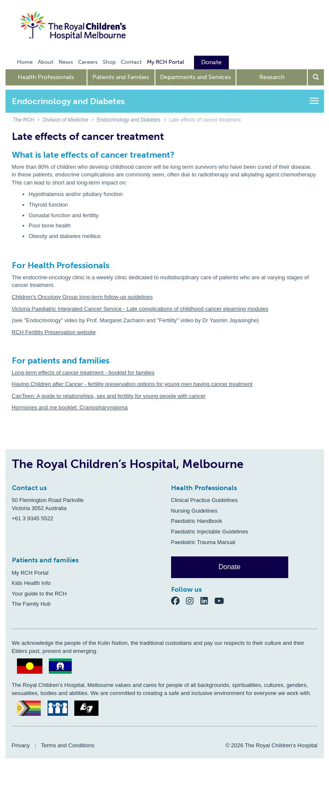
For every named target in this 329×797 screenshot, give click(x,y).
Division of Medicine (65, 120)
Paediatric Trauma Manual (203, 542)
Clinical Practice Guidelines (204, 500)
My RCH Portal (30, 573)
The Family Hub (31, 604)
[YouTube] (221, 600)
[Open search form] (316, 77)
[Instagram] (193, 600)
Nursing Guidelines (194, 511)
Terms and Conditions (68, 745)
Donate (230, 566)
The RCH (23, 120)
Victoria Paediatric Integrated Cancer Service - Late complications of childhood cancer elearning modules (140, 309)
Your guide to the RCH (39, 593)
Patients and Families (121, 77)
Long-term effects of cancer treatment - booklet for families (83, 372)
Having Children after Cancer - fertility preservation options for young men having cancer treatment (132, 384)
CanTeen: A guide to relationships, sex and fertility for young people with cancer (109, 396)
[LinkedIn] (207, 600)
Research (271, 77)
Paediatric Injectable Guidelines (209, 531)
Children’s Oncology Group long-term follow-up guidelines (82, 297)
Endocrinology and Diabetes (128, 120)
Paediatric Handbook (196, 521)
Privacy (21, 745)
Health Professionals (46, 77)
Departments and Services (195, 77)
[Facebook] (178, 600)
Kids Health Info (31, 583)
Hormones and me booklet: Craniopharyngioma (70, 407)
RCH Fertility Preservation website (54, 332)
